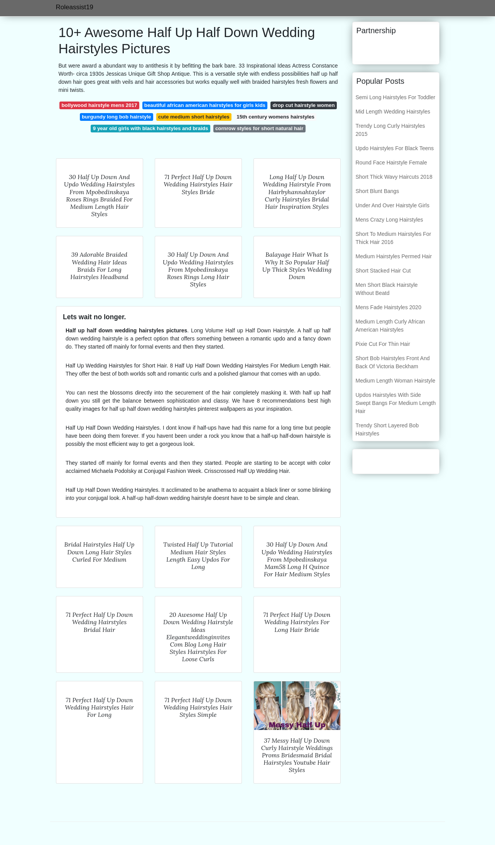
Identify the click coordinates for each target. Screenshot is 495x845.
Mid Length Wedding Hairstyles (393, 111)
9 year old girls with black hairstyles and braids (150, 128)
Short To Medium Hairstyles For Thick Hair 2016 (393, 238)
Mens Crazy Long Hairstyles (389, 220)
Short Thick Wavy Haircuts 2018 (394, 177)
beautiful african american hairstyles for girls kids (204, 105)
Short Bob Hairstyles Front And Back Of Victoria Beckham (393, 362)
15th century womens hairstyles (275, 117)
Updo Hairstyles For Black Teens (395, 148)
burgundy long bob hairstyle (116, 117)
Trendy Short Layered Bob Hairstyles (387, 429)
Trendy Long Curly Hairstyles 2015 (390, 130)
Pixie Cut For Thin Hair (383, 344)
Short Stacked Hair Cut (383, 271)
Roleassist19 (74, 7)
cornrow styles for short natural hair (259, 128)
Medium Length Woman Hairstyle (396, 381)
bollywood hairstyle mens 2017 (99, 105)
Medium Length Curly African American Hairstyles (390, 325)
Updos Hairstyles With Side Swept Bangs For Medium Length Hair (396, 403)
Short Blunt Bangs (377, 191)
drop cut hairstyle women (303, 105)
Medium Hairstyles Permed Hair (394, 256)
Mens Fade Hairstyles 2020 (388, 307)
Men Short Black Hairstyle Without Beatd (387, 289)
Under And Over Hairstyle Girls (392, 205)
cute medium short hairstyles (194, 117)
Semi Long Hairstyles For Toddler (396, 97)
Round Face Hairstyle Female (391, 162)
